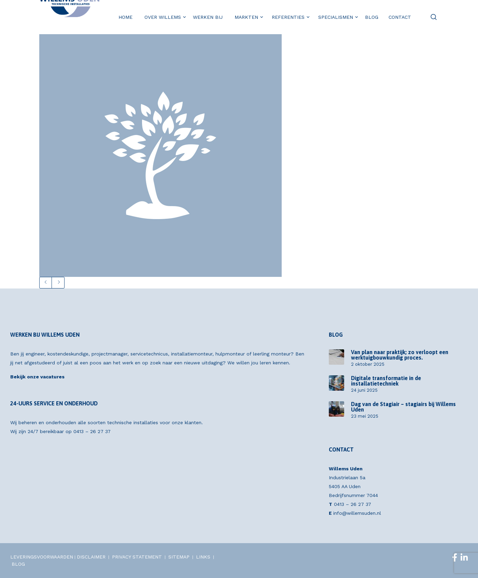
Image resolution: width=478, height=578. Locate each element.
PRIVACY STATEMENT (137, 557)
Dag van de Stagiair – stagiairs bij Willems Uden (403, 407)
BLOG (18, 564)
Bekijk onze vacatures (37, 376)
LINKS (203, 557)
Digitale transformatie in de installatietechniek (386, 381)
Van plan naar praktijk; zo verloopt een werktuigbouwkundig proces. (399, 355)
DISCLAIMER (91, 557)
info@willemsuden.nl (357, 513)
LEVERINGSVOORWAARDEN (41, 557)
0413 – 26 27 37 (92, 431)
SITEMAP (178, 557)
